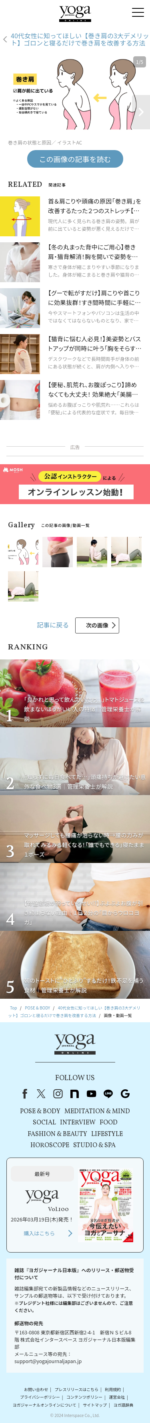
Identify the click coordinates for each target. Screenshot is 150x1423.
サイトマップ (95, 1405)
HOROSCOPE (49, 1145)
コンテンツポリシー (84, 1397)
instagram (58, 1094)
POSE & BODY (40, 1111)
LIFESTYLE (107, 1134)
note (75, 1094)
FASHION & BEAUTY (57, 1134)
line (108, 1094)
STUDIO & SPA (94, 1145)
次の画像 (97, 625)
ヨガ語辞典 (123, 1405)
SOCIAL (44, 1122)
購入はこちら (39, 1233)
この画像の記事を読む (75, 159)
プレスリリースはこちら (76, 1389)
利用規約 (113, 1389)
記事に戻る (53, 624)
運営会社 (117, 1397)
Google (125, 1094)
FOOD (109, 1122)
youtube (91, 1094)
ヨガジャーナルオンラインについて (44, 1405)
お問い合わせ (36, 1389)
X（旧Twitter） (41, 1094)
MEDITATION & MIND (97, 1111)
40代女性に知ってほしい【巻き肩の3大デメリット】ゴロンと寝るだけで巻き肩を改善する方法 (80, 39)
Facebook (23, 1094)
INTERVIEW (78, 1122)
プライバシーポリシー (40, 1397)
